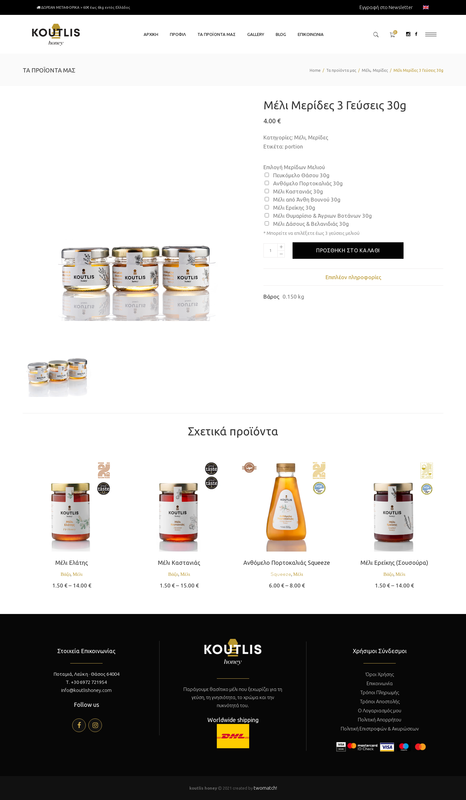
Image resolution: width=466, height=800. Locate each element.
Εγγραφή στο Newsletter (386, 7)
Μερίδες (380, 70)
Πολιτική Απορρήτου (379, 719)
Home (315, 70)
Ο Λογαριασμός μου (379, 710)
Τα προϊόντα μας (341, 70)
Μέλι (366, 70)
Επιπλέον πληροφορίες (353, 277)
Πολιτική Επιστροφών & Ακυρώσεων (380, 728)
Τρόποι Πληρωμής (379, 692)
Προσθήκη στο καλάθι (348, 250)
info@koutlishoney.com (86, 690)
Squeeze (281, 574)
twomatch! (265, 788)
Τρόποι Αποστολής (380, 701)
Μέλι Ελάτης (71, 562)
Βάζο (66, 574)
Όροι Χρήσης (380, 674)
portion (294, 146)
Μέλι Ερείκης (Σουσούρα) (394, 562)
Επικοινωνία (380, 683)
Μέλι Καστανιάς (179, 562)
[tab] (353, 277)
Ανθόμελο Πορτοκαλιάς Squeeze (286, 562)
